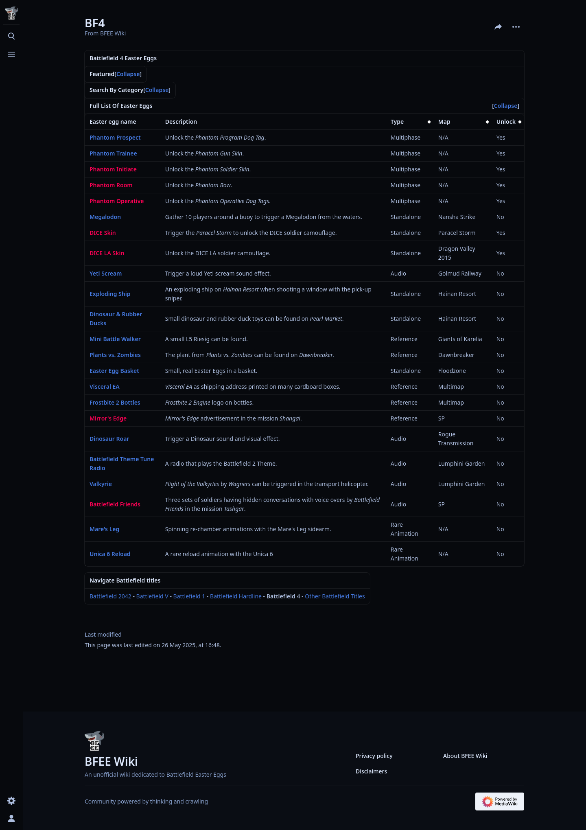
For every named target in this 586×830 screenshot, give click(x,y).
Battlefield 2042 (110, 596)
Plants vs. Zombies (115, 355)
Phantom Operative (117, 201)
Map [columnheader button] (444, 121)
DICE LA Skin (107, 253)
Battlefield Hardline (236, 596)
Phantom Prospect (115, 137)
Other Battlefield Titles (335, 596)
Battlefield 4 (283, 596)
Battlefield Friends (115, 504)
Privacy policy (374, 756)
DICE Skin (103, 233)
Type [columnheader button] (397, 121)
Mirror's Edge (108, 418)
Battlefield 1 (189, 596)
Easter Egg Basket (114, 370)
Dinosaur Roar (109, 438)
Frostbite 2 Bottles (115, 402)
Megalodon (105, 217)
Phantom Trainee (113, 153)
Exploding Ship (110, 294)
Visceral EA (105, 386)
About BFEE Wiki (465, 756)
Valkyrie (101, 484)
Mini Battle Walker (115, 339)
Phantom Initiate (113, 169)
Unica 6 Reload (110, 554)
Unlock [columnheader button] (506, 121)
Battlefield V (152, 596)
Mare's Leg (104, 529)
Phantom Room (111, 185)
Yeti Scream (106, 273)
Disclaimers (371, 771)
